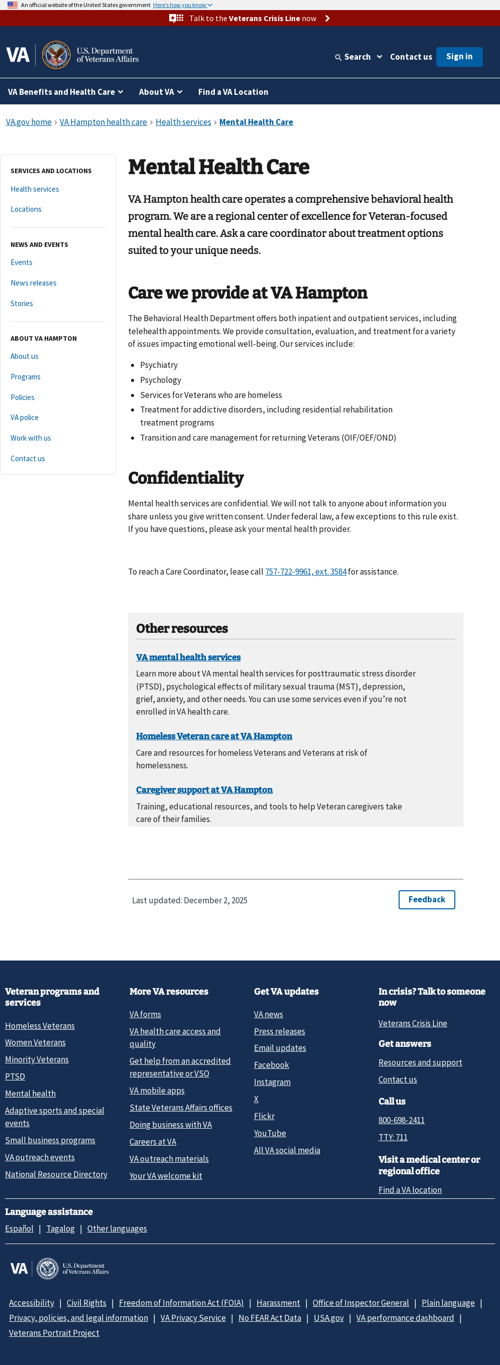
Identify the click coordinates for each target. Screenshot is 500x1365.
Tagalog (60, 1228)
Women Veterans (35, 1042)
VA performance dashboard (405, 1317)
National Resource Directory (56, 1174)
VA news (268, 1014)
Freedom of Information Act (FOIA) (181, 1302)
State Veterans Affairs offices (181, 1107)
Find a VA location (410, 1189)
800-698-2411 (402, 1120)
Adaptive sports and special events (54, 1117)
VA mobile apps (157, 1090)
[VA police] (58, 417)
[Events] (58, 262)
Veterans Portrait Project (54, 1332)
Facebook (271, 1064)
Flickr (264, 1116)
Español (19, 1228)
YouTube (270, 1133)
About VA (156, 91)
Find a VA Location (233, 91)
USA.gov (329, 1317)
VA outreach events (40, 1157)
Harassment (278, 1302)
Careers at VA (153, 1141)
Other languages (117, 1228)
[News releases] (58, 283)
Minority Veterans (37, 1059)
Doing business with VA (171, 1124)
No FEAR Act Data (269, 1317)
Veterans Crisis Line (413, 1023)
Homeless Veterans (40, 1025)
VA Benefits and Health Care (61, 91)
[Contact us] (58, 459)
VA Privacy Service (193, 1317)
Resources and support (420, 1062)
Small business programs (50, 1140)
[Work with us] (58, 438)
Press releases (279, 1031)
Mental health (30, 1093)
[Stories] (58, 304)
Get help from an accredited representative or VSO (180, 1067)
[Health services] (58, 189)
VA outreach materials (169, 1158)
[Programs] (58, 377)
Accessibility (31, 1302)
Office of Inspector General (361, 1302)
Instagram (272, 1081)
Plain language (448, 1302)
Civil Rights (86, 1302)
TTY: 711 (393, 1137)
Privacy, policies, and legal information (78, 1317)
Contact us (411, 56)
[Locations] (58, 209)
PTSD (15, 1076)
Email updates (280, 1047)
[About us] (58, 356)
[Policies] (58, 397)
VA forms (145, 1014)
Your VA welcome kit (166, 1175)
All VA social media (287, 1150)
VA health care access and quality (175, 1037)
